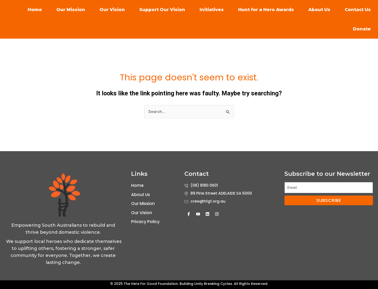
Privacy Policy (145, 222)
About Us (319, 9)
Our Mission (70, 9)
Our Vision (112, 9)
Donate (362, 29)
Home (35, 9)
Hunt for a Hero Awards (266, 9)
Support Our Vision (162, 9)
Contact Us (358, 9)
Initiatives (212, 9)
